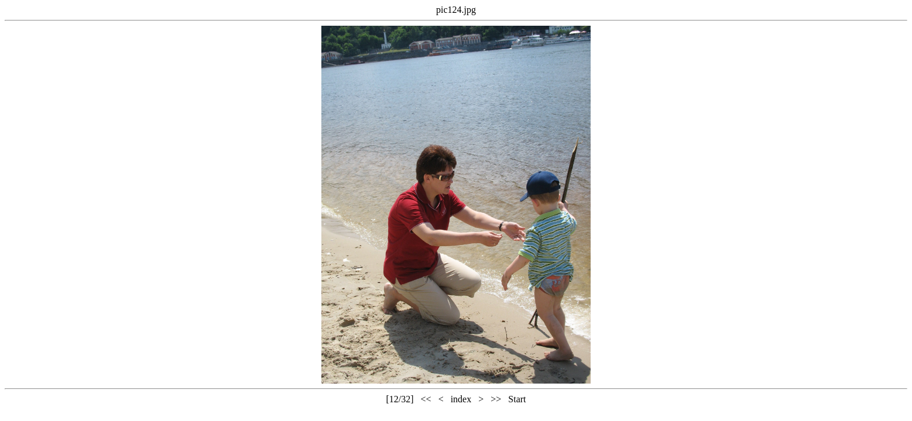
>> (496, 399)
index (461, 399)
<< (426, 399)
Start (517, 399)
